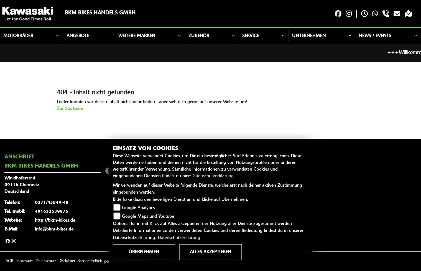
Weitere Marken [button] (136, 36)
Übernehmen (144, 252)
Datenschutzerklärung (213, 176)
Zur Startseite (70, 109)
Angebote (78, 36)
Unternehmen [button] (309, 36)
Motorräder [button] (18, 36)
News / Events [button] (375, 36)
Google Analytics (138, 208)
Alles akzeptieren (210, 252)
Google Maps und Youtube (148, 216)
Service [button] (250, 36)
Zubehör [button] (198, 36)
